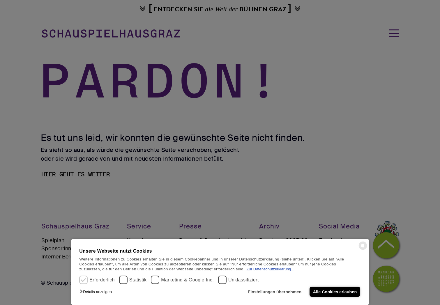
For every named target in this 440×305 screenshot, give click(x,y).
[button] (97, 291)
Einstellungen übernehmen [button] (275, 292)
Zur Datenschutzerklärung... (270, 269)
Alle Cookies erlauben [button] (335, 292)
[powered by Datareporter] (362, 249)
